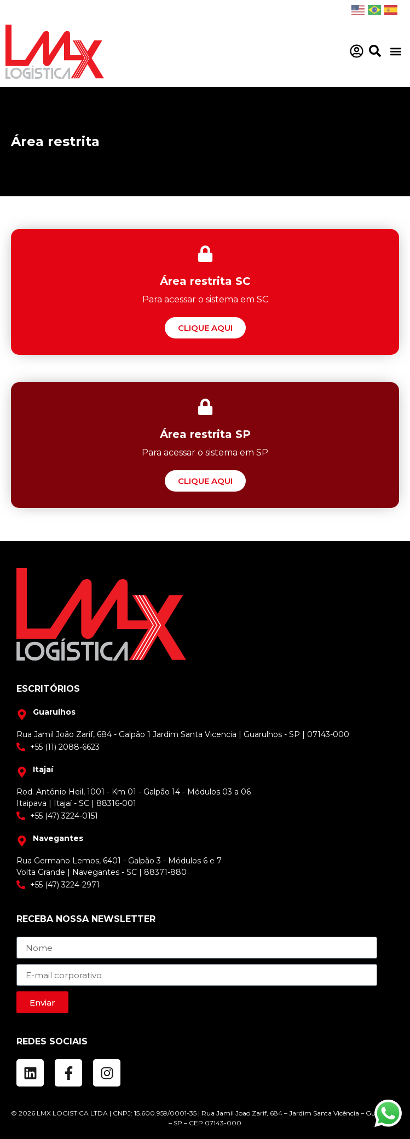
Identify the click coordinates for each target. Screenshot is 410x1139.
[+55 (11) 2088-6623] (205, 747)
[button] (395, 52)
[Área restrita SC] (205, 327)
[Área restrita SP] (205, 481)
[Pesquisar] (375, 51)
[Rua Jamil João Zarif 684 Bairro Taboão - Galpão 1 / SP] (92, 712)
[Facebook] (68, 1073)
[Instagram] (106, 1073)
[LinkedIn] (30, 1073)
